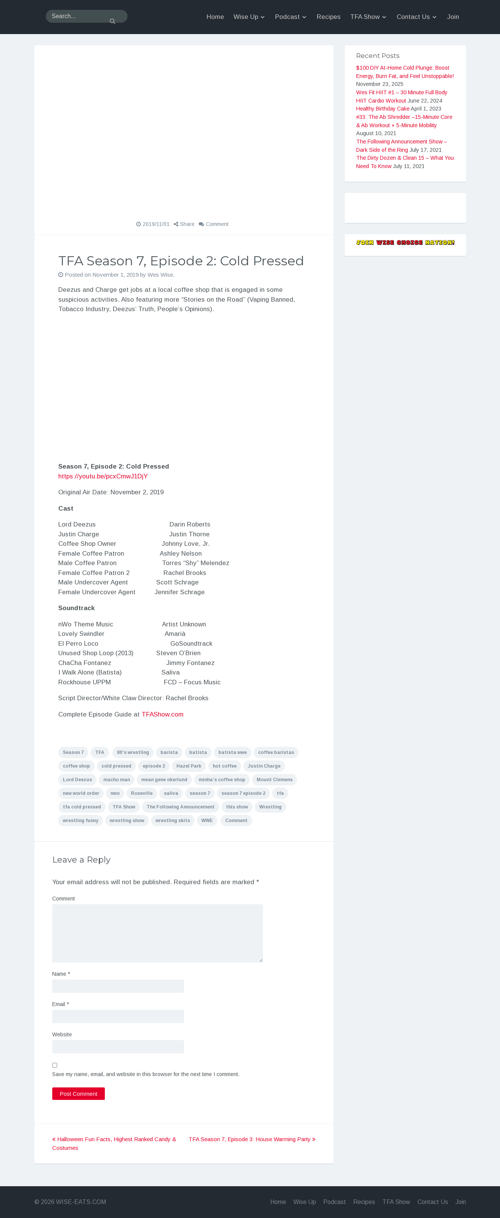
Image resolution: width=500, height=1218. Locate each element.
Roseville (142, 793)
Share (187, 224)
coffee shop (76, 766)
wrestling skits (173, 820)
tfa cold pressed (82, 807)
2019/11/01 (156, 224)
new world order (81, 793)
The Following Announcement (180, 807)
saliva (171, 793)
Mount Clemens (275, 779)
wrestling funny (80, 820)
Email (60, 1004)
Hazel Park (188, 766)
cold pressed (116, 766)
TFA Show (123, 807)
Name (61, 974)
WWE (207, 820)
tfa (280, 793)
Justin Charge (264, 766)
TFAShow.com (163, 714)
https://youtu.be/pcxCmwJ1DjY (103, 476)
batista (198, 752)
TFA (99, 752)
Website (62, 1034)
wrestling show (127, 820)
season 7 (200, 793)
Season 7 (73, 752)
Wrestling (270, 807)
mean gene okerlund (164, 779)
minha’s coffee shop (222, 779)
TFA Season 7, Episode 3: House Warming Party (252, 1139)
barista (169, 752)
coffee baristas (276, 752)
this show (237, 807)
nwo (115, 793)
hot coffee (225, 766)
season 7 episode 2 (243, 793)
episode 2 (154, 766)
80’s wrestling (133, 752)
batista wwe (232, 752)
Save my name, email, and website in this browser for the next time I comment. (146, 1074)
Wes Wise (160, 274)
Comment (217, 224)
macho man (116, 779)
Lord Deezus (77, 779)
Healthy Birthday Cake (383, 109)
